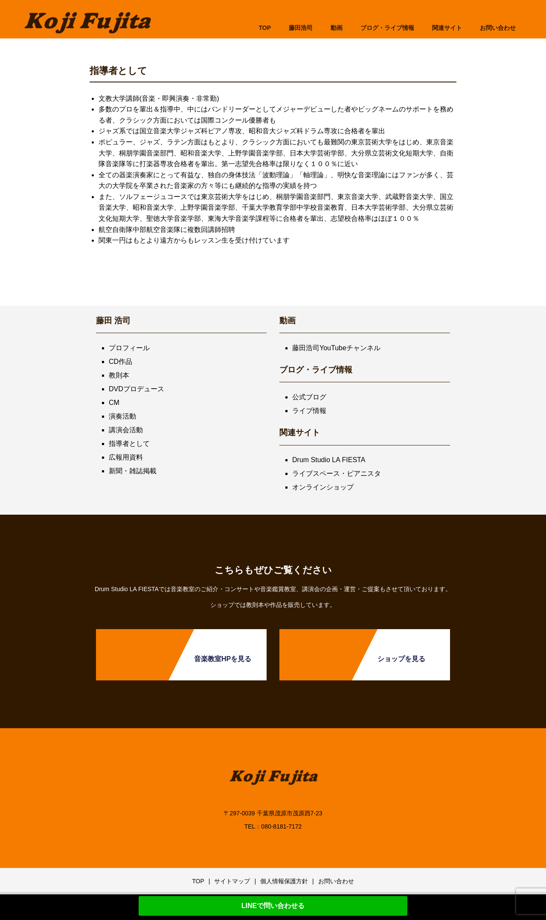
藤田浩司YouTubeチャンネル (336, 348)
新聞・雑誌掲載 (133, 471)
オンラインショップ (323, 487)
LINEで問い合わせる (273, 905)
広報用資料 (126, 457)
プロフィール (129, 348)
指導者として (129, 443)
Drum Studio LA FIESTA (328, 459)
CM (114, 402)
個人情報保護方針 (284, 881)
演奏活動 (122, 416)
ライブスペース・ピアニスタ (336, 473)
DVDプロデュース (136, 389)
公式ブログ (309, 397)
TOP (264, 27)
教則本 (119, 375)
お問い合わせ (336, 881)
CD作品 (120, 361)
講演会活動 (126, 430)
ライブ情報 (309, 410)
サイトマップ (232, 881)
